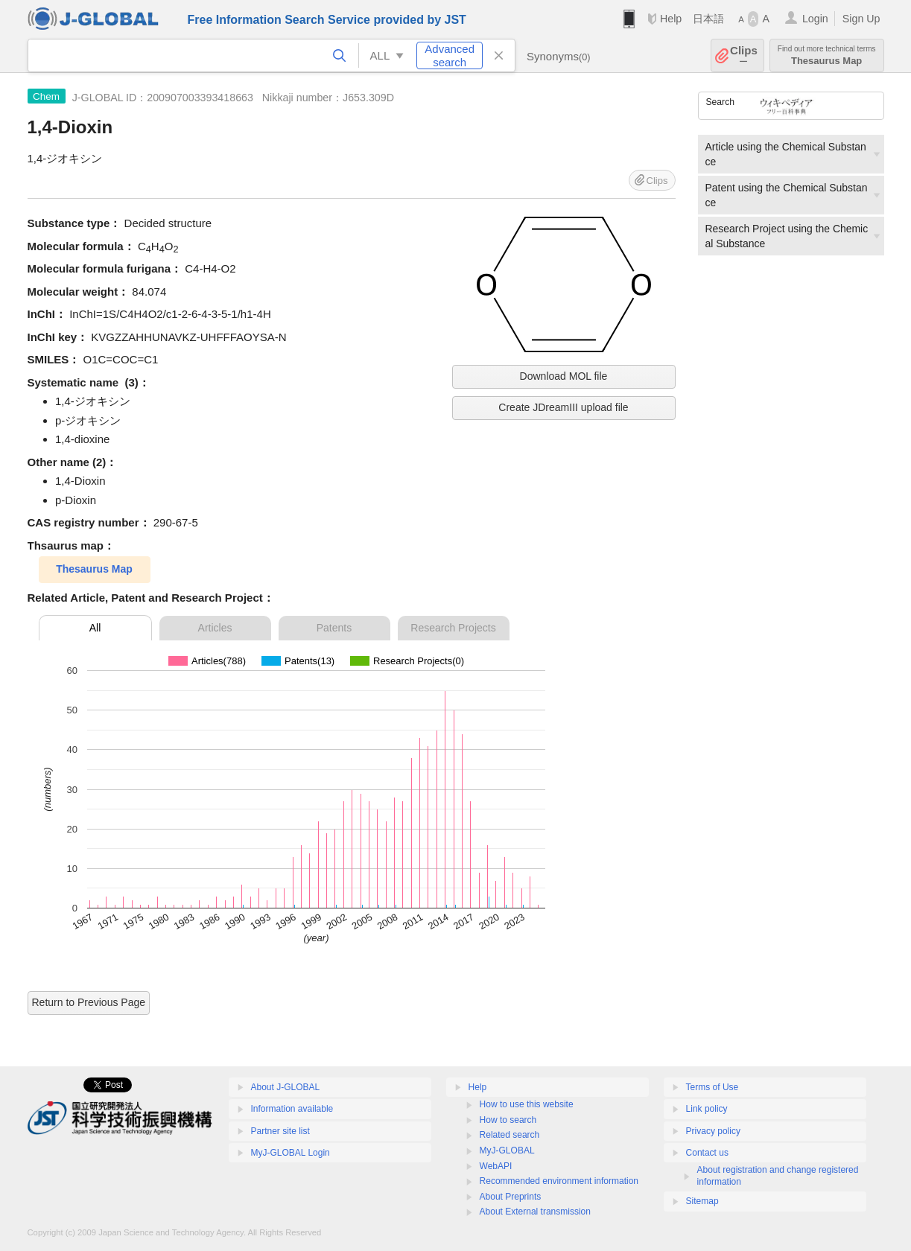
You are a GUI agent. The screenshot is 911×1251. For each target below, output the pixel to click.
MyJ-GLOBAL (507, 1150)
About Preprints (511, 1196)
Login (815, 19)
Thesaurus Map (827, 55)
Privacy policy (713, 1131)
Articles (215, 628)
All (95, 628)
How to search (508, 1120)
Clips (744, 55)
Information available (292, 1109)
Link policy (707, 1109)
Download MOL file (564, 376)
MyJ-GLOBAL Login (290, 1152)
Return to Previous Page (89, 1002)
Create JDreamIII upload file (563, 407)
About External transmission (535, 1211)
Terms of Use (712, 1087)
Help (671, 19)
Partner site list (280, 1131)
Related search (510, 1135)
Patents (334, 628)
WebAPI (496, 1166)
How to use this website (527, 1104)
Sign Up (861, 19)
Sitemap (702, 1201)
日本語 (708, 19)
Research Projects (452, 628)
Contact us (707, 1152)
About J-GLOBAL (285, 1087)
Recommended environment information (559, 1181)
